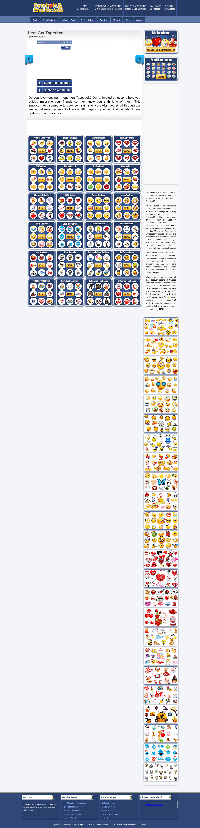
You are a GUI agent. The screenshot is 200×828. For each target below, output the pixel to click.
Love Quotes (107, 818)
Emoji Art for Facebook (72, 814)
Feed (97, 824)
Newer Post (29, 57)
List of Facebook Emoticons (74, 803)
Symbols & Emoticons (154, 805)
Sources (104, 824)
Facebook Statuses (110, 814)
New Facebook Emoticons (73, 807)
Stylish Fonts (107, 811)
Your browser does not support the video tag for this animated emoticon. (51, 63)
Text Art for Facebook (71, 811)
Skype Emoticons (109, 807)
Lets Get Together (45, 32)
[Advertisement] (104, 62)
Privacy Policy (88, 824)
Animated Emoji (69, 818)
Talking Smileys (108, 803)
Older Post (140, 57)
